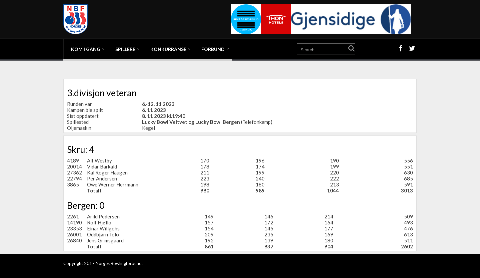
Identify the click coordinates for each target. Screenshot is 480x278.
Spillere (125, 49)
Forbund (213, 49)
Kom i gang (85, 49)
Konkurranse (168, 49)
